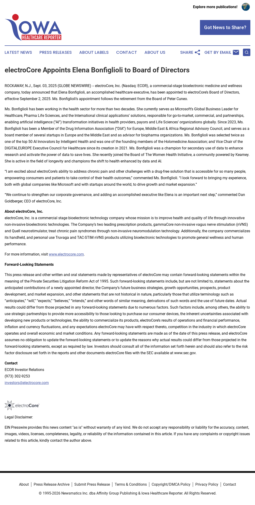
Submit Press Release (92, 484)
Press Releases (55, 52)
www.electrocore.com (66, 254)
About (24, 484)
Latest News (18, 52)
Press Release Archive (51, 484)
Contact (126, 52)
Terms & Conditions (131, 484)
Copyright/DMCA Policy (171, 484)
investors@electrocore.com (27, 382)
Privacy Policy (206, 484)
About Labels (94, 52)
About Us (154, 52)
